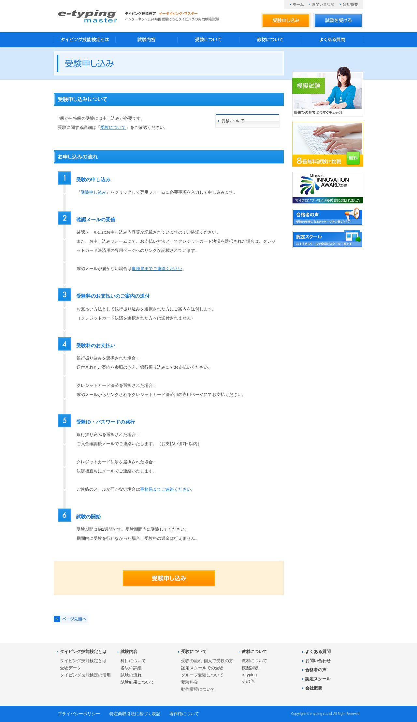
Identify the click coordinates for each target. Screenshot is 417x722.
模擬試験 (250, 667)
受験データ (70, 667)
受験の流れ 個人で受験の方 (207, 660)
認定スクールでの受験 (202, 667)
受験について (208, 39)
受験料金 (189, 682)
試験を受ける (338, 20)
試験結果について (137, 682)
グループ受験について (202, 675)
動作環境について (198, 689)
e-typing (249, 674)
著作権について (184, 713)
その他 (248, 681)
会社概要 (348, 4)
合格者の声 (315, 669)
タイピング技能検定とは (85, 39)
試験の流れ (131, 675)
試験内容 (147, 39)
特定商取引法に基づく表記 (134, 713)
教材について (270, 39)
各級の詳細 (131, 667)
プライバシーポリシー (79, 713)
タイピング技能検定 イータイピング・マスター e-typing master (87, 16)
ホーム (297, 4)
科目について (133, 660)
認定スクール (318, 678)
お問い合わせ (321, 4)
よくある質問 (332, 39)
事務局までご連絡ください (157, 268)
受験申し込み (285, 20)
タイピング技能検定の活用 (85, 675)
